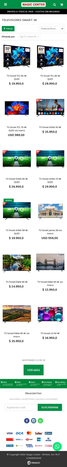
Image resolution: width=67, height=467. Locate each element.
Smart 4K (27, 36)
